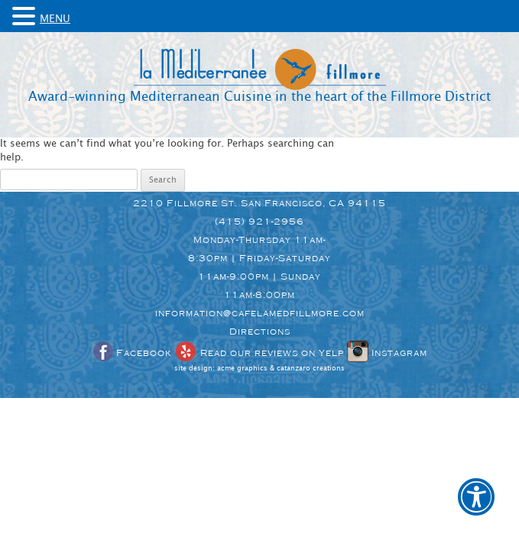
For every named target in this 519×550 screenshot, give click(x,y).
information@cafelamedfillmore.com (260, 313)
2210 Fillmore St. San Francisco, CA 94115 (259, 203)
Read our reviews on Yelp (259, 353)
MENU (55, 19)
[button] (476, 507)
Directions (259, 331)
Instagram (387, 353)
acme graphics (242, 368)
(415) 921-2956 (259, 221)
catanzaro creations (311, 368)
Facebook (131, 353)
